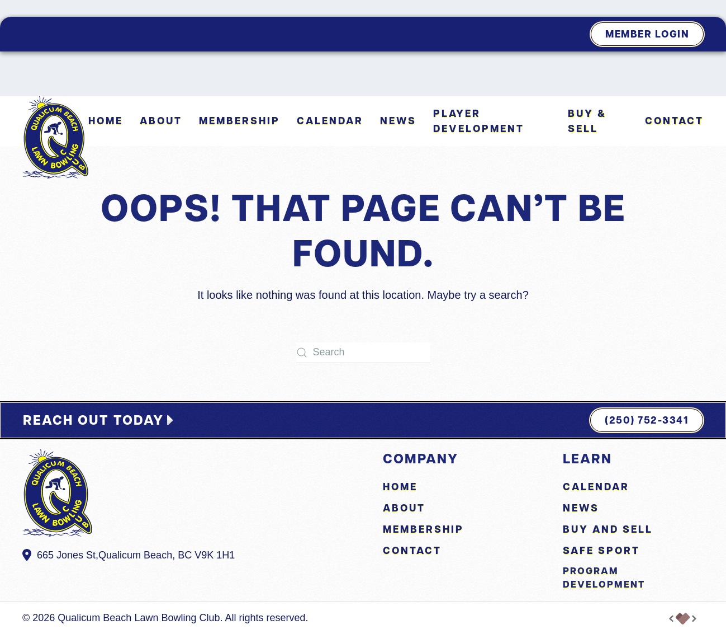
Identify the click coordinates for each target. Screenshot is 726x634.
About (404, 507)
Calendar (330, 120)
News (398, 120)
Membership (239, 120)
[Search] (363, 352)
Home (105, 120)
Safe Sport (601, 550)
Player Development (478, 121)
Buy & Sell (587, 121)
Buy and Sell (608, 529)
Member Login (647, 33)
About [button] (161, 120)
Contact (674, 120)
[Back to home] (55, 137)
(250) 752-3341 (647, 420)
